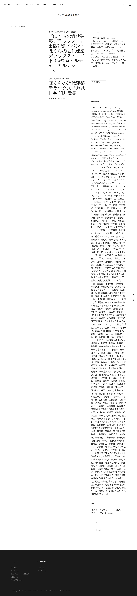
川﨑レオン (112, 299)
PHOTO (46, 4)
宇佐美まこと (109, 265)
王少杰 (102, 384)
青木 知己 (99, 475)
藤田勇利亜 (100, 437)
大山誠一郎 (96, 255)
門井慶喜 (73, 32)
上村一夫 (116, 202)
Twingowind (114, 155)
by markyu (52, 71)
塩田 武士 (96, 249)
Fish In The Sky (102, 117)
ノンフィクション (116, 183)
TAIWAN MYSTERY (32, 4)
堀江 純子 (121, 246)
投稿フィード (107, 510)
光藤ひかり (96, 221)
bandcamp (116, 108)
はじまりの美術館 (100, 186)
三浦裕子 (105, 202)
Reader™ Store (114, 139)
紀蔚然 (118, 412)
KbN (113, 126)
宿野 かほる (110, 271)
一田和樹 (118, 195)
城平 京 (111, 246)
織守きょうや (103, 419)
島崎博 (115, 290)
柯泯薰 (112, 346)
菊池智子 (121, 425)
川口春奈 (115, 296)
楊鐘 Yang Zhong (99, 359)
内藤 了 (106, 221)
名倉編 (106, 243)
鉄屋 (101, 459)
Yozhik (111, 161)
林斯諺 (104, 343)
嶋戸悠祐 (119, 293)
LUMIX (94, 133)
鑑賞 (107, 459)
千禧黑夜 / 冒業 (98, 38)
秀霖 (105, 403)
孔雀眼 (98, 265)
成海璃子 (103, 312)
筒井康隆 (114, 409)
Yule (117, 161)
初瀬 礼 (106, 224)
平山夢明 (119, 302)
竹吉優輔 (111, 406)
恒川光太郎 (118, 309)
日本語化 (116, 324)
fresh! (93, 120)
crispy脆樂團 (117, 111)
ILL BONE (106, 123)
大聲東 (100, 258)
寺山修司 (106, 274)
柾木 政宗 (105, 349)
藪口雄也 (96, 441)
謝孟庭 (100, 447)
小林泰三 (114, 277)
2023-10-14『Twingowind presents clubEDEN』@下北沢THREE (108, 41)
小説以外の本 (109, 280)
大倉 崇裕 (109, 252)
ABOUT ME (58, 4)
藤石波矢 (111, 437)
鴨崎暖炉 (119, 484)
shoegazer (108, 145)
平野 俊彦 (95, 305)
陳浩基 (118, 466)
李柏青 (102, 337)
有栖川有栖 (106, 331)
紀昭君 (110, 412)
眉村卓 (120, 393)
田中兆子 (119, 387)
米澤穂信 (101, 412)
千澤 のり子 (100, 227)
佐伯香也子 (106, 214)
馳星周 (104, 481)
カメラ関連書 (109, 173)
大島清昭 (107, 255)
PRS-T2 (103, 139)
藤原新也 (103, 434)
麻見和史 (116, 488)
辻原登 (104, 450)
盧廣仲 (102, 393)
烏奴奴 (114, 381)
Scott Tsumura (102, 142)
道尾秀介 (121, 453)
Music (100, 136)
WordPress (49, 591)
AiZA (93, 108)
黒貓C (95, 494)
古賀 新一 (109, 233)
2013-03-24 (61, 101)
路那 (97, 450)
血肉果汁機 (115, 441)
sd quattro (113, 142)
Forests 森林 (116, 117)
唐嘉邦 (103, 246)
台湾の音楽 (115, 236)
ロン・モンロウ (98, 195)
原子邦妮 (101, 230)
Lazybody (113, 130)
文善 (112, 315)
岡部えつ (105, 287)
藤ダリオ (117, 431)
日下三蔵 (121, 318)
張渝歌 (100, 309)
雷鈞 (97, 472)
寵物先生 (96, 274)
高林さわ (113, 481)
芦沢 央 (98, 422)
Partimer (94, 139)
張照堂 (108, 309)
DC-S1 (100, 114)
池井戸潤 (116, 368)
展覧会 (100, 283)
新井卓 (94, 318)
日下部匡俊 (97, 321)
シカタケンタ (105, 177)
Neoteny (107, 136)
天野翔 (116, 258)
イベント (52, 32)
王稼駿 (102, 387)
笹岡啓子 (96, 409)
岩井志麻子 (116, 287)
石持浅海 (113, 400)
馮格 (97, 481)
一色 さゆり (96, 199)
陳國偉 (110, 466)
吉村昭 (104, 239)
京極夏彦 (109, 211)
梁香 (109, 353)
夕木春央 (117, 249)
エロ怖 (112, 167)
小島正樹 (116, 274)
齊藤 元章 (103, 494)
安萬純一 (99, 268)
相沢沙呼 (111, 393)
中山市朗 (113, 205)
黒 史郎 (109, 491)
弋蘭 (111, 305)
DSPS (119, 114)
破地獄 (98, 403)
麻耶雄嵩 (105, 488)
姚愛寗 (118, 261)
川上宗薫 (95, 296)
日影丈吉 (108, 321)
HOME (7, 4)
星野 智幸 (99, 327)
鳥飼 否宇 (109, 484)
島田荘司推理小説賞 (104, 293)
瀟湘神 (106, 381)
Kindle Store (97, 130)
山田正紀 (119, 283)
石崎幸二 (117, 397)
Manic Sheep (117, 133)
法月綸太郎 (114, 371)
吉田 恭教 (113, 239)
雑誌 (113, 469)
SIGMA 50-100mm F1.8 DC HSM (104, 148)
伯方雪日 (95, 214)
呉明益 (114, 243)
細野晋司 (116, 415)
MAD (108, 133)
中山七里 (103, 205)
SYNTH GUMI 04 (109, 151)
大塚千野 (119, 252)
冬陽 (93, 224)
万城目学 (59, 32)
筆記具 (105, 409)
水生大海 (103, 365)
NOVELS (16, 4)
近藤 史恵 (99, 453)
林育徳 (120, 343)
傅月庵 (120, 217)
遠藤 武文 (96, 456)
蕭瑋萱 (100, 431)
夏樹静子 (107, 249)
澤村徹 (98, 381)
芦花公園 (107, 422)
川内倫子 (105, 296)
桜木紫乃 (101, 353)
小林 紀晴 (103, 277)
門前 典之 (109, 462)
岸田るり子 (104, 290)
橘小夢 (121, 359)
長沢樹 (114, 459)
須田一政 (113, 478)
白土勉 (94, 393)
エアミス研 (102, 167)
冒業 (114, 221)
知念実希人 (96, 397)
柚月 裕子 (103, 346)
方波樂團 (111, 318)
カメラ (98, 173)
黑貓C (101, 491)
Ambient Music (103, 108)
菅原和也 (111, 425)
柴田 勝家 (95, 349)
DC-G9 (94, 114)
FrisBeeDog (101, 120)
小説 (99, 280)
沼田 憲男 (103, 371)
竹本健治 (121, 406)
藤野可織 (121, 437)
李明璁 (94, 337)
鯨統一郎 (99, 484)
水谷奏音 (113, 365)
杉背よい (119, 334)
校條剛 (115, 349)
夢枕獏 (100, 252)
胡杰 (113, 419)
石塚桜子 (107, 397)
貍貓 (115, 447)
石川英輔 (103, 400)
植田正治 (113, 356)
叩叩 (118, 233)
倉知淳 (100, 217)
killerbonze (120, 126)
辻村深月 (113, 450)
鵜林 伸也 (95, 488)
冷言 (99, 224)
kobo (106, 130)
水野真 (122, 365)
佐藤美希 (117, 214)
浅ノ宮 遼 (99, 375)
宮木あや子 (97, 271)
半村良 (111, 227)
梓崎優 (116, 353)
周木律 (122, 243)
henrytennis (96, 123)
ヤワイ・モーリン (114, 192)
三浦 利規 (95, 202)
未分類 (66, 32)
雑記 (107, 469)
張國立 (118, 305)
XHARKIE (106, 158)
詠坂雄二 (103, 444)
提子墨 (105, 315)
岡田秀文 (95, 287)
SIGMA (117, 145)
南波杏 (118, 227)
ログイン (95, 510)
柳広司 (120, 346)
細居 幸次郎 (104, 415)
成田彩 (112, 312)
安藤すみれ (110, 268)
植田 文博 (103, 356)
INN (114, 123)
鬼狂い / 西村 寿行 (109, 63)
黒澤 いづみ (120, 491)
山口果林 (109, 283)
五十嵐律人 (112, 208)
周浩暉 (95, 246)
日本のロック (103, 324)
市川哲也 (99, 302)
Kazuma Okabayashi (100, 126)
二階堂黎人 (100, 208)
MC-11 (93, 136)
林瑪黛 (112, 343)
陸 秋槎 (100, 469)
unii (122, 155)
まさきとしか (114, 189)
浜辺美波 (109, 375)
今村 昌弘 (119, 211)
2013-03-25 (61, 71)
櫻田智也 (95, 362)
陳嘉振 (102, 466)
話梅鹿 (112, 444)
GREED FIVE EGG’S (116, 120)
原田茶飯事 (112, 230)
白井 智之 (119, 390)
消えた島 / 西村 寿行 (100, 60)
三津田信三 (119, 199)
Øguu (115, 136)
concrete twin (105, 111)
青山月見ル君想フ (109, 472)
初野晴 (114, 224)
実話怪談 (121, 268)
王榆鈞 (110, 384)
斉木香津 (120, 315)
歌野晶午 (105, 362)
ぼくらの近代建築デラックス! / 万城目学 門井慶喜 (67, 90)
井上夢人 (99, 211)
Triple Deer (103, 155)
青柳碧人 (109, 475)
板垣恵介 (95, 343)
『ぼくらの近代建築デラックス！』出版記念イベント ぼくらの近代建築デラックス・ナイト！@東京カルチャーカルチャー (69, 51)
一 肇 (110, 195)
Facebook (133, 300)
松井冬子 (99, 340)
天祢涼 (108, 258)
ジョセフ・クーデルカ (108, 180)
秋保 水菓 (113, 403)
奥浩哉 (100, 261)
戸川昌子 (121, 312)
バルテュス (116, 186)
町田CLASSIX (107, 390)
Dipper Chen (110, 114)
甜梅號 (110, 387)
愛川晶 (94, 312)
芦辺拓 (116, 422)
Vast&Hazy (95, 158)
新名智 (102, 318)
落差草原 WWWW (100, 428)
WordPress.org (107, 513)
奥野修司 (109, 261)
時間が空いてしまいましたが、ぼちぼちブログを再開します (108, 50)
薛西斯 (108, 431)
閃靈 (117, 462)
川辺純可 (101, 299)
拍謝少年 (96, 315)
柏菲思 (94, 346)
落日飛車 (114, 428)
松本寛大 (119, 340)
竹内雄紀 (101, 406)
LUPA (101, 133)
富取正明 (121, 271)
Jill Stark (121, 123)
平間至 (104, 305)
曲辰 (97, 331)
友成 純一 (99, 233)
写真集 (121, 221)
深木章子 (119, 375)
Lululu (122, 130)
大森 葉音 (117, 255)
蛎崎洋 (105, 441)
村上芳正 (111, 337)
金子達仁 (117, 456)
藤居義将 (113, 434)
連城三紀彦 (110, 453)
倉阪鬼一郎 (110, 217)
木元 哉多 (117, 331)
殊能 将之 (115, 362)
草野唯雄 (101, 425)
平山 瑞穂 (109, 302)
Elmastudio (68, 591)
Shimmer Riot (96, 145)
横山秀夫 (112, 359)
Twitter (133, 294)
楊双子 (122, 356)
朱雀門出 (109, 334)
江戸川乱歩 (105, 368)
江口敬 (95, 368)
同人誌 (98, 243)
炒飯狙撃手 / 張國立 (112, 44)
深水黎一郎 (106, 378)
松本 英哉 (109, 340)
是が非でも (110, 327)
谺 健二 (108, 447)
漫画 (115, 378)
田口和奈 (95, 390)
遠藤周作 (107, 456)
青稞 (117, 475)
